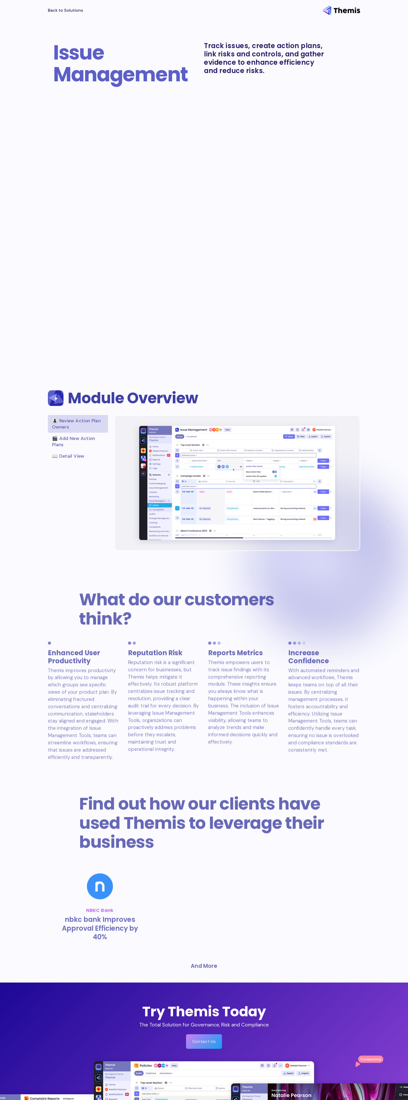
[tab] (78, 424)
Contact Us (204, 1041)
